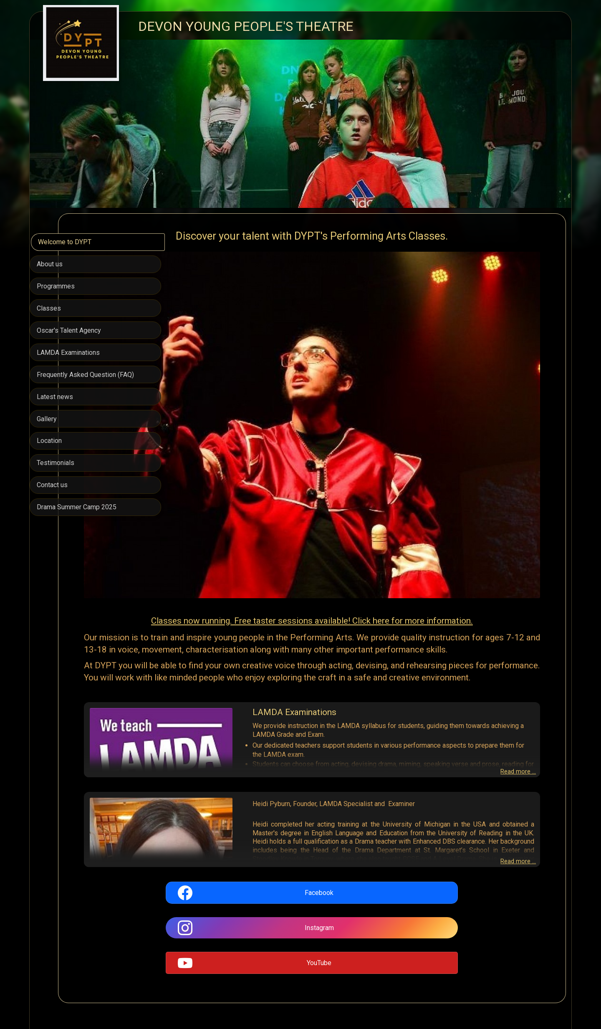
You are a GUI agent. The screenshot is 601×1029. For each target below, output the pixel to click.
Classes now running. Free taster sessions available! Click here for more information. (365, 541)
